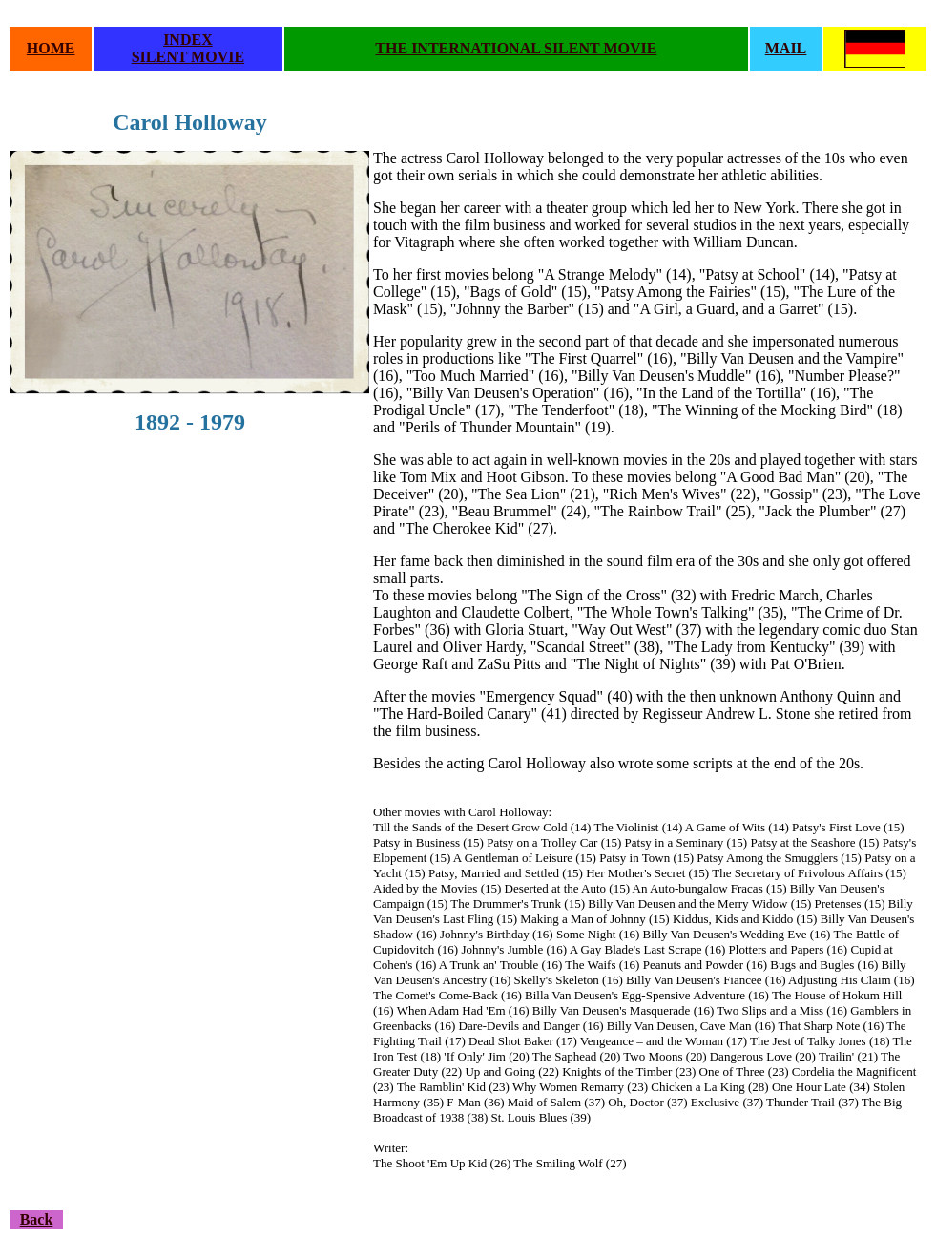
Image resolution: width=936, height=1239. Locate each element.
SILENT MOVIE (188, 57)
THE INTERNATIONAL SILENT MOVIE (515, 48)
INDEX (188, 40)
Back (36, 1219)
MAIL (786, 48)
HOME (51, 48)
